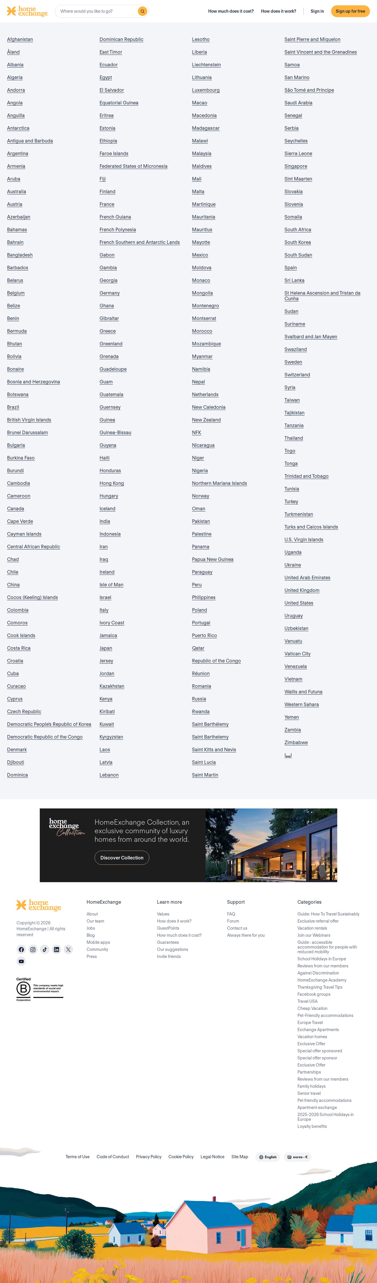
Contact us (237, 928)
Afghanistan (20, 39)
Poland (199, 610)
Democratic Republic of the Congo (45, 737)
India (105, 521)
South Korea (298, 242)
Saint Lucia (204, 762)
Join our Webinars (313, 935)
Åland (13, 52)
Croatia (15, 661)
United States (299, 603)
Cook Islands (21, 635)
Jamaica (108, 635)
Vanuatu (293, 641)
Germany (110, 293)
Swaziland (296, 349)
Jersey (106, 661)
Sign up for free (350, 11)
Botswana (18, 394)
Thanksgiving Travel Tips (320, 987)
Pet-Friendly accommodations (325, 1015)
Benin (13, 318)
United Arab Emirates (307, 577)
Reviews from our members (322, 966)
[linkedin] (56, 949)
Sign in (317, 11)
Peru (197, 585)
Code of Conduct (113, 1156)
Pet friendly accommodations (324, 1100)
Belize (13, 306)
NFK (196, 432)
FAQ (231, 914)
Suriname (295, 324)
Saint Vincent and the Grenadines (321, 52)
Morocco (202, 331)
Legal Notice (212, 1156)
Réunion (201, 673)
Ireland (107, 572)
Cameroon (18, 496)
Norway (200, 496)
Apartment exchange (317, 1107)
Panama (200, 546)
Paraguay (202, 572)
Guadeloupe (113, 369)
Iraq (104, 559)
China (13, 585)
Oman (198, 508)
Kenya (106, 699)
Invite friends (169, 956)
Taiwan (292, 400)
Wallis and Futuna (304, 692)
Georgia (109, 280)
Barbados (17, 267)
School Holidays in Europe (321, 958)
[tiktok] (44, 949)
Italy (104, 610)
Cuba (13, 673)
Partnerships (309, 1072)
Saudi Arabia (298, 103)
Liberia (199, 52)
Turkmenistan (299, 514)
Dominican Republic (121, 39)
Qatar (198, 648)
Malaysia (201, 153)
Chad (13, 559)
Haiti (105, 458)
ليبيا (288, 755)
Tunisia (292, 489)
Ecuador (109, 65)
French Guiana (115, 217)
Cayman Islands (24, 534)
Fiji (103, 179)
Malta (198, 191)
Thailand (294, 438)
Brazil (13, 407)
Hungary (109, 496)
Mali (196, 179)
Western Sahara (302, 704)
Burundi (15, 470)
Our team (95, 921)
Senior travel (309, 1093)
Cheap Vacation (312, 1008)
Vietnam (293, 679)
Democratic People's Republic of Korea (49, 724)
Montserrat (204, 318)
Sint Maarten (298, 179)
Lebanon (109, 775)
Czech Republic (24, 711)
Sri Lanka (295, 280)
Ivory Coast (112, 623)
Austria (14, 204)
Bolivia (14, 356)
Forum (233, 921)
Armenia (16, 166)
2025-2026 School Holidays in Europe (325, 1117)
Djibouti (15, 762)
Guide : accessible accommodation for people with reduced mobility (327, 947)
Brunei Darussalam (27, 432)
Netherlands (205, 394)
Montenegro (205, 306)
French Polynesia (118, 229)
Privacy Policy (148, 1156)
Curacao (16, 686)
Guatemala (111, 394)
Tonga (291, 463)
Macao (199, 103)
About (92, 914)
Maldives (202, 166)
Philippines (204, 597)
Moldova (201, 267)
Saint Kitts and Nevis (214, 749)
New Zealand (206, 420)
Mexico (200, 255)
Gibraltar (109, 318)
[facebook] (21, 949)
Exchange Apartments (318, 1029)
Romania (201, 686)
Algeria (15, 77)
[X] (68, 949)
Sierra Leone (298, 153)
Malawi (200, 141)
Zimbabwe (296, 742)
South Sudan (298, 255)
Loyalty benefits (312, 1126)
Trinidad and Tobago (307, 476)
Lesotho (201, 39)
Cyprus (15, 699)
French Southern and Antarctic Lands (140, 242)
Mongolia (202, 293)
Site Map (240, 1156)
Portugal (201, 623)
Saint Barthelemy (210, 737)
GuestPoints (168, 928)
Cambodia (18, 483)
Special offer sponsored (319, 1051)
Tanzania (294, 425)
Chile (12, 572)
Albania (15, 65)
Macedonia (204, 115)
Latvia (106, 762)
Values (163, 914)
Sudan (291, 311)
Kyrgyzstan (111, 737)
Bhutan (14, 344)
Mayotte (201, 242)
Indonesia (110, 534)
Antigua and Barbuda (30, 141)
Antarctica (18, 128)
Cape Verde (20, 521)
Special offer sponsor (317, 1058)
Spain (291, 267)
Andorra (16, 90)
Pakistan (201, 521)
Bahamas (17, 229)
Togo (290, 451)
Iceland (107, 508)
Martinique (204, 204)
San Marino (297, 77)
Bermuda (17, 331)
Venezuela (296, 666)
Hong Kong (112, 483)
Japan (106, 648)
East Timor (111, 52)
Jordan (107, 673)
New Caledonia (209, 407)
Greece (108, 331)
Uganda (293, 552)
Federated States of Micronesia (134, 166)
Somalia (293, 217)
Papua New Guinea (213, 559)
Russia (199, 699)
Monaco (201, 280)
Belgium (16, 293)
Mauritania (203, 217)
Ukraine (293, 565)
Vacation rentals (312, 928)
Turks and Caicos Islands (311, 527)
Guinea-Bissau (115, 432)
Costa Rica (19, 648)
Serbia (292, 128)
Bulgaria (16, 445)
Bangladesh (20, 255)
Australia (16, 191)
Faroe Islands (114, 153)
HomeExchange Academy (321, 980)
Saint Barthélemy (210, 724)
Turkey (291, 501)
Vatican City (297, 654)
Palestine (201, 534)
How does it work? (278, 11)
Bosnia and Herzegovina (33, 382)
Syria (290, 387)
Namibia (201, 369)
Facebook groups (313, 994)
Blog (91, 935)
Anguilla (16, 115)
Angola (15, 103)
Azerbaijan (18, 217)
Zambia (293, 730)
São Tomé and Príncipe (309, 90)
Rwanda (201, 711)
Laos (105, 749)
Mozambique (206, 344)
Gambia (108, 267)
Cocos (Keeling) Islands (32, 597)
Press (92, 956)
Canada (15, 508)
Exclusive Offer (311, 1043)
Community (97, 949)
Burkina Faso (21, 458)
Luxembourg (206, 90)
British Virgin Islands (29, 420)
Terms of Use (78, 1156)
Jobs (91, 928)
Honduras (110, 470)
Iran (104, 546)
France (107, 204)
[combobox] (102, 11)
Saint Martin (205, 775)
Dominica (17, 775)
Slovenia (294, 204)
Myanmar (202, 356)
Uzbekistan (296, 628)
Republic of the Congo (216, 661)
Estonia (107, 128)
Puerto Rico (204, 635)
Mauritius (202, 229)
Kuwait (107, 724)
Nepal (198, 382)
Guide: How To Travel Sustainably (328, 914)
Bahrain (15, 242)
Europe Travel (310, 1022)
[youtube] (21, 961)
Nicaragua (203, 445)
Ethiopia (108, 141)
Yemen (292, 717)
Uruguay (294, 615)
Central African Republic (33, 546)
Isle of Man (111, 585)
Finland (107, 191)
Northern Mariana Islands (219, 483)
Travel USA (307, 1001)
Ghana (107, 306)
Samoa (292, 65)
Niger (198, 458)
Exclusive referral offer (318, 921)
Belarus (15, 280)
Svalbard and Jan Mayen (311, 336)
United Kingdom (302, 590)
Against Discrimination (318, 973)
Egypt (106, 77)
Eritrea (107, 115)
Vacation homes (312, 1036)
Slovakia (294, 191)
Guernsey (110, 407)
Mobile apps (98, 942)
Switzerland (297, 375)
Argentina (17, 153)
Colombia (18, 610)
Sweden (293, 362)
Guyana (108, 445)
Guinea (107, 420)
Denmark (17, 749)
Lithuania (202, 77)
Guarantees (168, 942)
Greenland (111, 344)
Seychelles (296, 141)
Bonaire (15, 369)
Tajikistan (295, 413)
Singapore (296, 166)
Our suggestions (172, 949)
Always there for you (246, 935)
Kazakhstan (112, 686)
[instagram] (33, 949)
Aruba (13, 179)
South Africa (298, 229)
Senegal (293, 115)
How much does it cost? (231, 11)
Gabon (107, 255)
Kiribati (107, 711)
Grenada (109, 356)
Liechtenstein (206, 65)
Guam (106, 382)
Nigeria (200, 470)
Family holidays (311, 1086)
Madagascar (206, 128)
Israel (105, 597)
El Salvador (112, 90)
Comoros (17, 623)
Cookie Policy (181, 1156)
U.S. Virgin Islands (304, 539)
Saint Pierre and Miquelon (312, 39)
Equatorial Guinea (119, 103)
